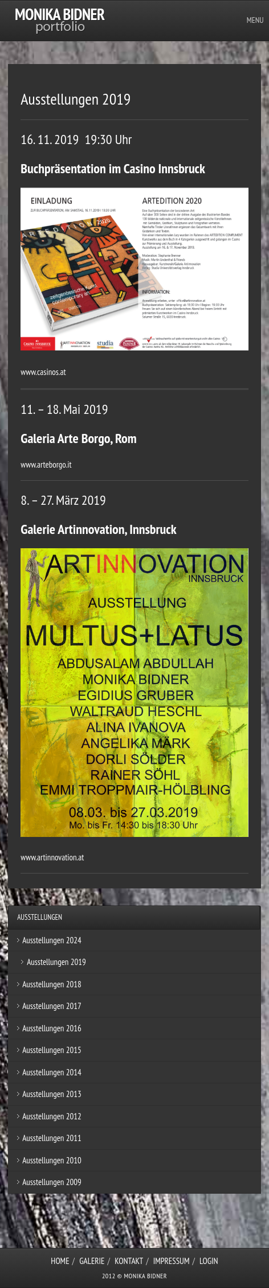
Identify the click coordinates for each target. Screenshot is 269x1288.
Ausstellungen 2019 (56, 961)
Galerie (91, 1260)
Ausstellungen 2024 (51, 940)
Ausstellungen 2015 (51, 1049)
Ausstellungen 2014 (51, 1072)
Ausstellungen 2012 (51, 1116)
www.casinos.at (43, 371)
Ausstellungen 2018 (51, 984)
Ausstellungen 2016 (51, 1028)
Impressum (171, 1260)
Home (60, 1260)
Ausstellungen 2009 (51, 1182)
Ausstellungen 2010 (51, 1160)
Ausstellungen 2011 (51, 1138)
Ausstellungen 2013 (51, 1093)
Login (208, 1260)
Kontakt (129, 1260)
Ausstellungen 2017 (51, 1005)
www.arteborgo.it (46, 464)
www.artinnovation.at (52, 857)
